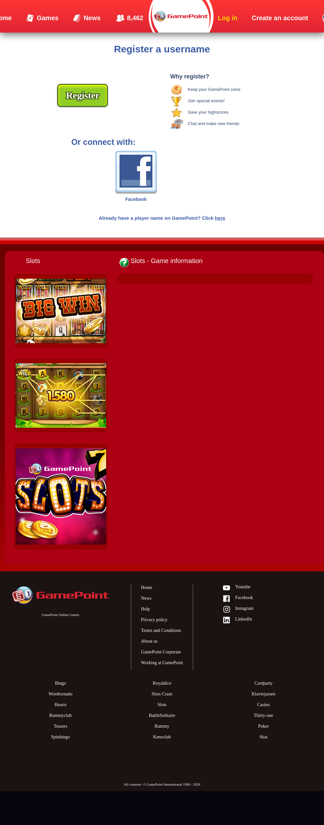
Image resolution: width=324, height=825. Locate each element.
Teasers (60, 726)
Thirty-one (263, 715)
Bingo (60, 683)
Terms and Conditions (161, 630)
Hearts (61, 704)
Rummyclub (60, 715)
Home (146, 587)
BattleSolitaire (162, 715)
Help (145, 609)
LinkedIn (237, 620)
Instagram (237, 609)
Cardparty (263, 683)
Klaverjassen (263, 694)
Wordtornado (61, 694)
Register (82, 95)
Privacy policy (154, 619)
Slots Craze (161, 694)
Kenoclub (162, 736)
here (220, 218)
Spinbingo (60, 736)
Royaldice (162, 683)
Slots (161, 704)
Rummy (162, 726)
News (146, 598)
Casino (263, 704)
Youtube (236, 588)
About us (149, 641)
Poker (263, 726)
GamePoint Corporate (161, 652)
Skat (264, 736)
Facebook (237, 599)
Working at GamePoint (162, 662)
